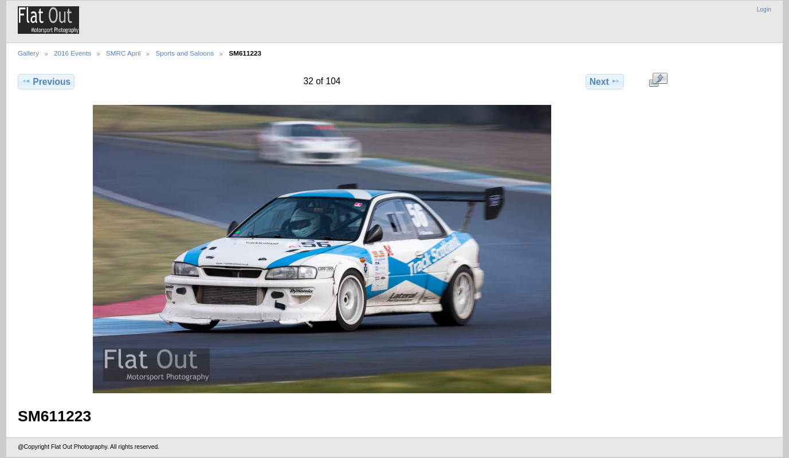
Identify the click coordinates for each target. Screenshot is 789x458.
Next (605, 81)
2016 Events (72, 53)
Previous (46, 81)
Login (764, 9)
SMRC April (123, 53)
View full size (658, 80)
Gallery (28, 53)
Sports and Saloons (184, 53)
